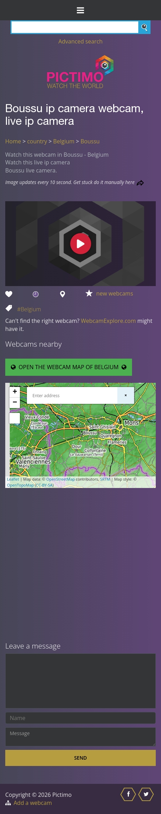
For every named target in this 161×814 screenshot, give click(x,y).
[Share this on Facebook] (129, 799)
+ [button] (15, 392)
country (37, 141)
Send (80, 757)
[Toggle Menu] (80, 10)
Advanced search (80, 41)
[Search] (80, 27)
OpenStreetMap (60, 479)
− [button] (15, 403)
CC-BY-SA (44, 485)
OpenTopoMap (20, 485)
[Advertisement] (80, 565)
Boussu (90, 141)
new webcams (114, 293)
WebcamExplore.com (108, 321)
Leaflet (13, 479)
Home (13, 141)
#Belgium (29, 309)
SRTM (105, 479)
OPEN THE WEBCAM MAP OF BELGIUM (68, 367)
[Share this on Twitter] (147, 799)
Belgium (63, 141)
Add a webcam (33, 803)
